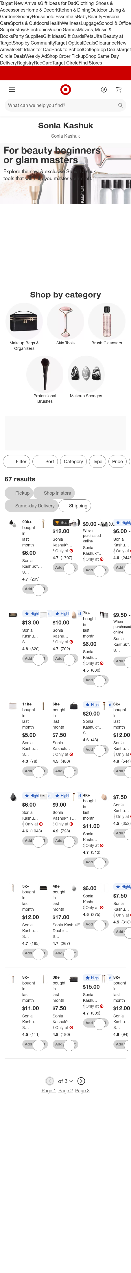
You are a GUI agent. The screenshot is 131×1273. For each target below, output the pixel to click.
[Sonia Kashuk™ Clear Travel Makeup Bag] (30, 633)
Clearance (106, 43)
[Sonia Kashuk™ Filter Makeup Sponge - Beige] (91, 654)
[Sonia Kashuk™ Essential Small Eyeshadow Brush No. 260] (63, 1019)
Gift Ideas (53, 36)
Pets (88, 36)
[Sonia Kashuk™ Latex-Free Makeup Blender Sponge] (121, 542)
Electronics (38, 29)
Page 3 (82, 1090)
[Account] (103, 89)
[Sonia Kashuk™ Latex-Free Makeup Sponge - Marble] (91, 899)
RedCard (43, 63)
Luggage (90, 23)
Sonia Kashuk (26, 572)
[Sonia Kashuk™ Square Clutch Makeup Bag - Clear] (60, 633)
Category (73, 461)
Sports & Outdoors (29, 23)
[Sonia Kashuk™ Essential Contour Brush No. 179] (91, 836)
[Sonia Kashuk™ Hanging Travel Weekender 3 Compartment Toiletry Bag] (95, 724)
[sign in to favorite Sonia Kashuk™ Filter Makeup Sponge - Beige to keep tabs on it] (99, 681)
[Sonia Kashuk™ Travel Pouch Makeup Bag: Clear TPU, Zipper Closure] (30, 745)
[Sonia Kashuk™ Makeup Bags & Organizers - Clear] (93, 550)
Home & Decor (40, 10)
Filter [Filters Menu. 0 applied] (16, 461)
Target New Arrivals (20, 3)
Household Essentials (54, 16)
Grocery (23, 16)
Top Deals (108, 49)
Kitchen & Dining (73, 10)
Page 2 (65, 1090)
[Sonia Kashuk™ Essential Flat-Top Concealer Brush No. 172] (62, 745)
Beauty (95, 16)
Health (55, 23)
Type (97, 461)
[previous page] (49, 1081)
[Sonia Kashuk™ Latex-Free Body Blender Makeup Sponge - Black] (30, 815)
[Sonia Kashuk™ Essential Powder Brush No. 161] (121, 745)
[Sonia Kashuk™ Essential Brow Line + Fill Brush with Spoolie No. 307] (121, 906)
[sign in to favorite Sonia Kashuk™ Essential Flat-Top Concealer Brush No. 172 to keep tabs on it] (69, 772)
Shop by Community (33, 43)
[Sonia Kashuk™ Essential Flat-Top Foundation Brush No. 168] (63, 542)
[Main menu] (12, 89)
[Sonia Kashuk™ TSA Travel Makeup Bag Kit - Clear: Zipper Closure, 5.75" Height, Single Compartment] (65, 815)
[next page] (81, 1081)
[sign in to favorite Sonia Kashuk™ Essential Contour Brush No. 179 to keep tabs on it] (99, 863)
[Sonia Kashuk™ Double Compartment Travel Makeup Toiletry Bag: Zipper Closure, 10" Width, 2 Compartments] (66, 928)
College (91, 49)
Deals (89, 43)
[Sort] (45, 461)
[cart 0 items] (118, 89)
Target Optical (68, 43)
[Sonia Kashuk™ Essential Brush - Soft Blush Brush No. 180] (30, 1019)
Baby (82, 16)
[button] (66, 522)
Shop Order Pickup (66, 56)
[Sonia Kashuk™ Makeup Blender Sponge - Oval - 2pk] (121, 808)
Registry (25, 63)
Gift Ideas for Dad (58, 3)
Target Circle (65, 63)
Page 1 (49, 1090)
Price (117, 461)
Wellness (71, 23)
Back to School (67, 49)
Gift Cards (73, 36)
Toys (22, 29)
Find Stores (90, 63)
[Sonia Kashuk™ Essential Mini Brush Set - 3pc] (121, 1019)
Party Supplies (28, 36)
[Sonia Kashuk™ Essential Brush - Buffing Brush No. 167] (30, 928)
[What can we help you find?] (65, 105)
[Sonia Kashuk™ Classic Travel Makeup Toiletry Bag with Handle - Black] (91, 997)
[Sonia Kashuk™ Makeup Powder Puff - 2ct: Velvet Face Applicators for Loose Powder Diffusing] (32, 563)
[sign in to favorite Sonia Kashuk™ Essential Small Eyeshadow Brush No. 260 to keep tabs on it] (69, 1045)
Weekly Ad (36, 56)
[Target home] (65, 89)
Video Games (64, 29)
